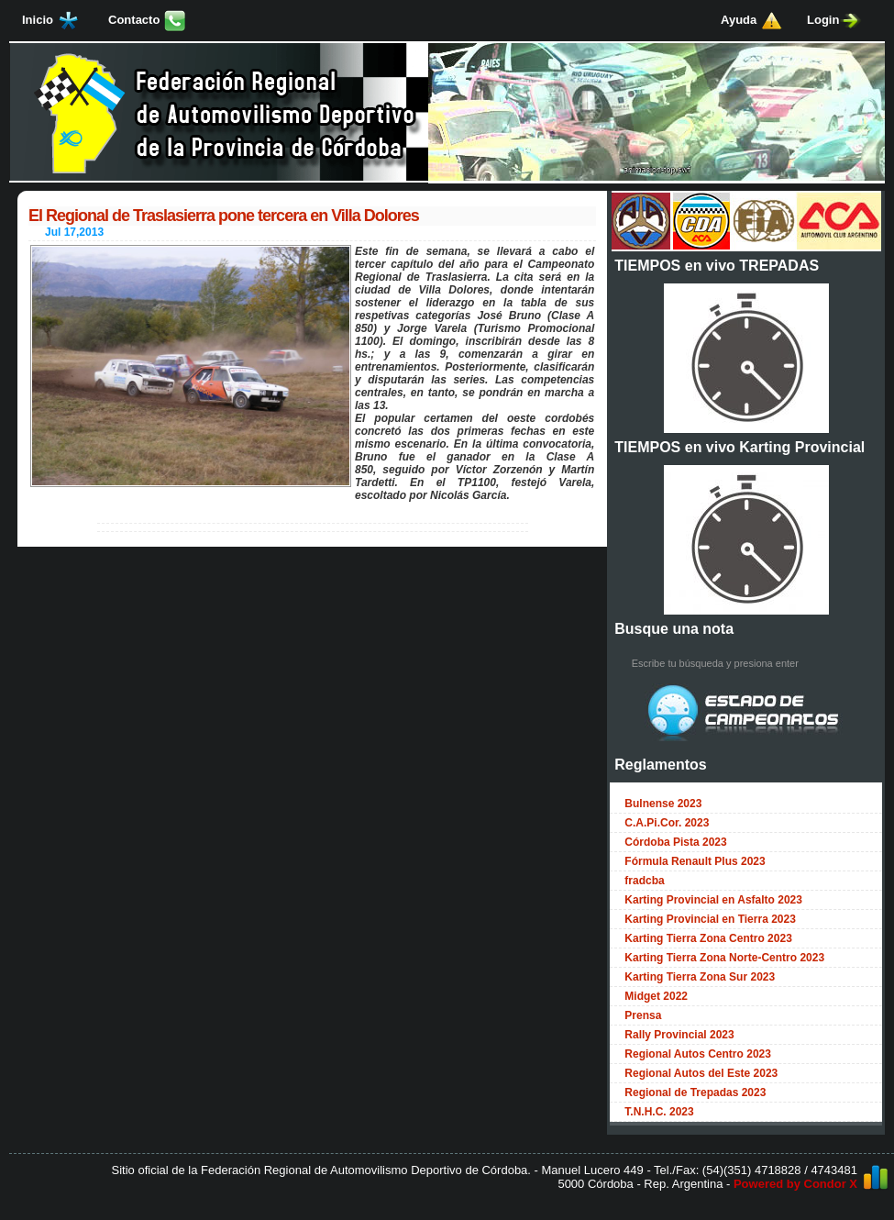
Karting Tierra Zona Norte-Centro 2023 (724, 957)
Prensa (642, 1015)
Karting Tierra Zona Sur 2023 (699, 976)
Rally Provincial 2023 (679, 1034)
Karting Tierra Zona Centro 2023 (708, 938)
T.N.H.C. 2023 (658, 1111)
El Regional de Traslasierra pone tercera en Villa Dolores (223, 215)
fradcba (644, 880)
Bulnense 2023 (662, 803)
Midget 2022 (656, 996)
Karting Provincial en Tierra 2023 (710, 919)
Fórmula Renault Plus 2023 (694, 861)
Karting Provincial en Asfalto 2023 (713, 899)
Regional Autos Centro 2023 (697, 1054)
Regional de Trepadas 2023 (695, 1092)
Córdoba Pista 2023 (675, 842)
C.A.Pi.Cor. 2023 (666, 822)
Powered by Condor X (795, 1184)
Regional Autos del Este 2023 (701, 1073)
